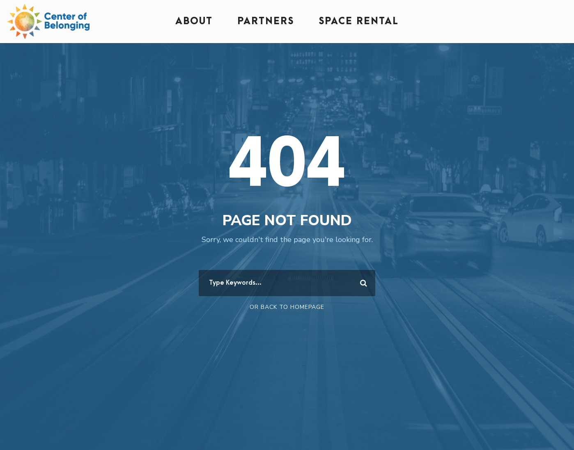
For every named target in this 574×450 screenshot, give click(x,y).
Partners (265, 21)
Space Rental (359, 21)
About (194, 21)
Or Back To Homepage (287, 307)
